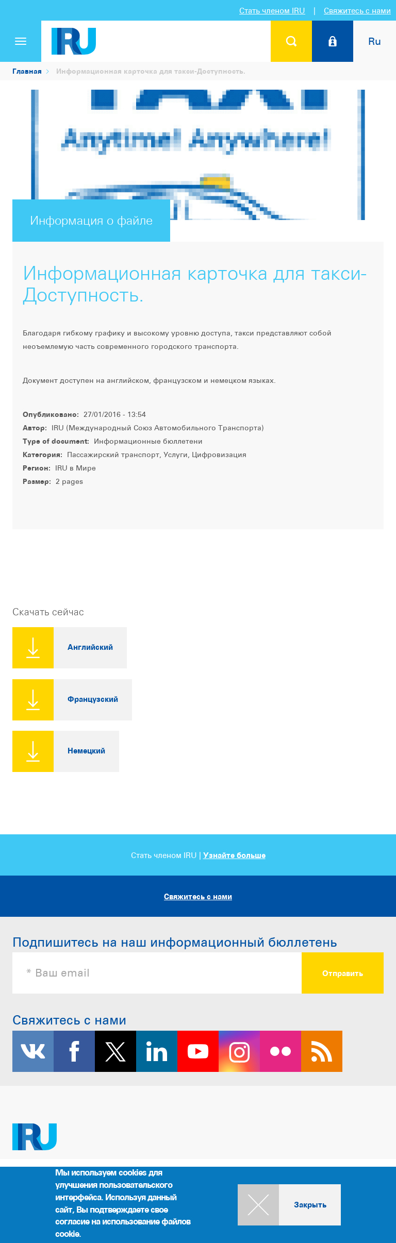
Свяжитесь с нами (357, 10)
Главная (27, 70)
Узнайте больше (234, 855)
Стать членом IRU (272, 10)
